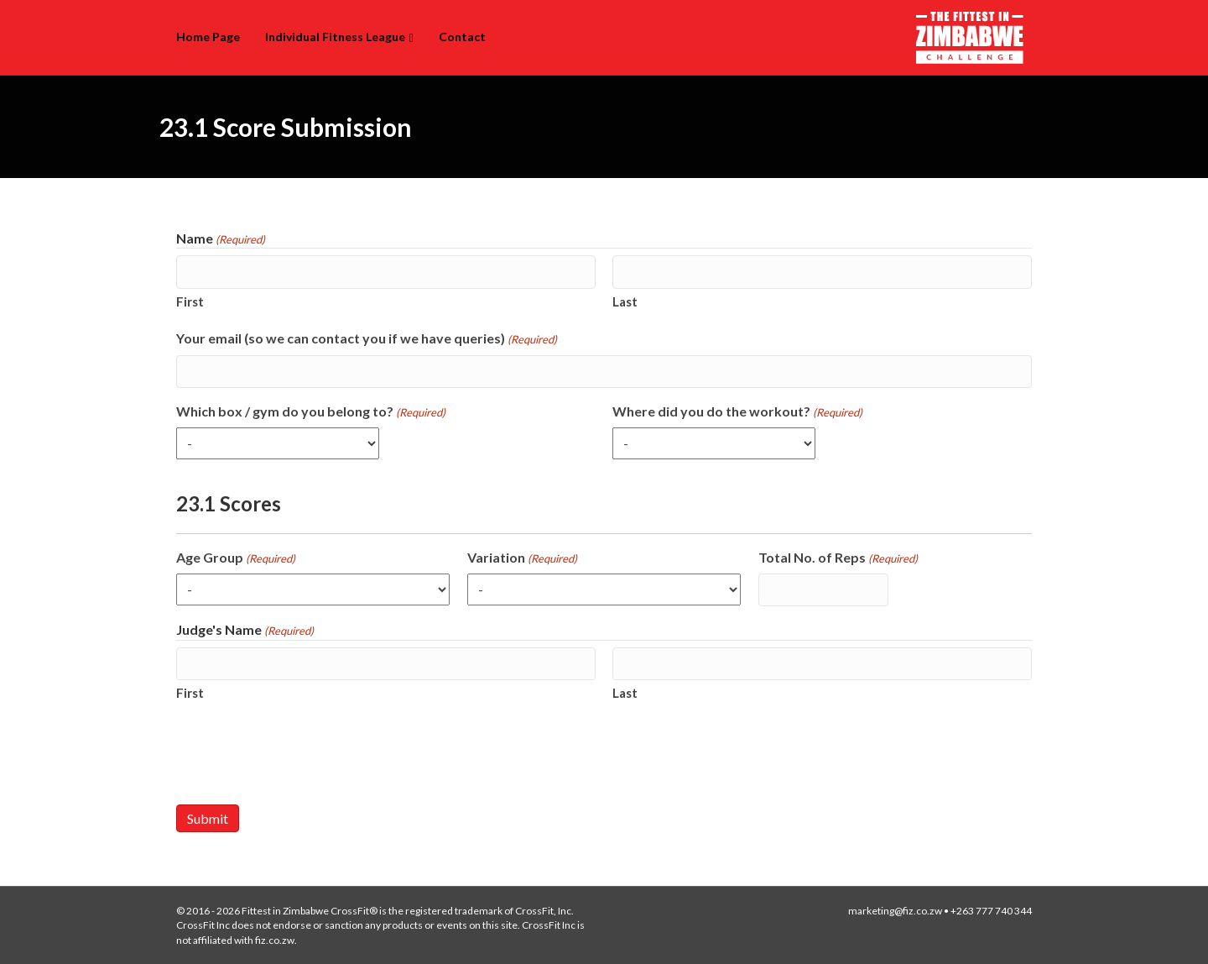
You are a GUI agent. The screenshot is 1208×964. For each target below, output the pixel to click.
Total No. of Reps (838, 558)
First (190, 301)
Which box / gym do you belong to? (310, 412)
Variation (522, 558)
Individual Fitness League (335, 36)
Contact (462, 36)
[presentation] (303, 753)
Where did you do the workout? (737, 412)
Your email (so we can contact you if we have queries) (366, 339)
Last (625, 301)
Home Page (208, 36)
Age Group (235, 558)
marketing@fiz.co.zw (895, 910)
